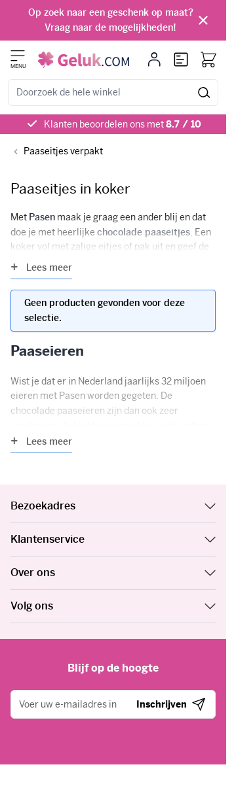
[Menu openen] (18, 55)
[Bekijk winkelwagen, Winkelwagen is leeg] (208, 59)
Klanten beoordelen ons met (122, 124)
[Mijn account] (154, 59)
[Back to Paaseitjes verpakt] (56, 151)
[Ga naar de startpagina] (83, 60)
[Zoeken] (204, 92)
